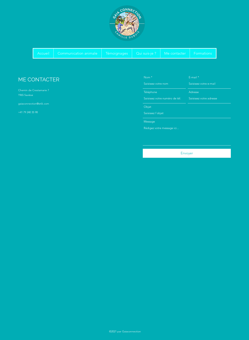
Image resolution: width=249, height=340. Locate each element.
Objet (147, 106)
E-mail (193, 77)
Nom (147, 77)
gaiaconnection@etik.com (33, 103)
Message (149, 121)
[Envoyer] (187, 153)
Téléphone (150, 92)
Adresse (194, 92)
